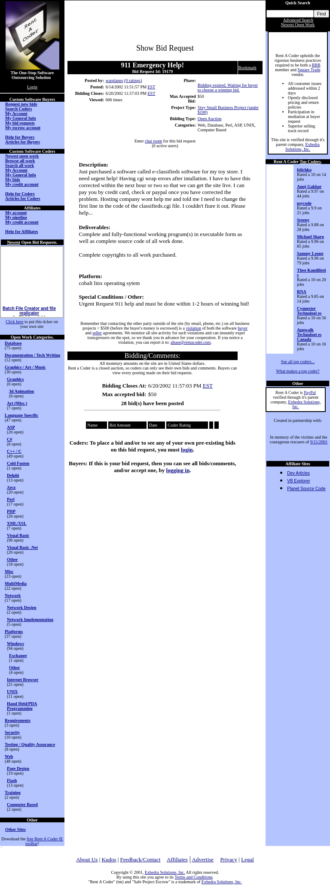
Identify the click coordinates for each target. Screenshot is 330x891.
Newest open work (22, 156)
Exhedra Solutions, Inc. (302, 147)
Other (12, 559)
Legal (247, 859)
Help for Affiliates (21, 231)
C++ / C (14, 451)
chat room (153, 141)
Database (13, 343)
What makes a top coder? (297, 371)
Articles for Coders (22, 198)
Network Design (22, 607)
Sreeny (303, 220)
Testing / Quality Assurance (30, 744)
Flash (12, 780)
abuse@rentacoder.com (191, 342)
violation (193, 328)
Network (13, 595)
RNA (301, 291)
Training (13, 792)
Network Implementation (30, 619)
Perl (11, 499)
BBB (316, 65)
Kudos (109, 859)
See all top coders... (298, 361)
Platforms (14, 631)
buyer (243, 328)
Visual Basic (18, 535)
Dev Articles (298, 473)
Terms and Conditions (193, 877)
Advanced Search (298, 20)
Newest (13, 242)
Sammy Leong (310, 253)
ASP (11, 427)
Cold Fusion (18, 463)
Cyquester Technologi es (309, 310)
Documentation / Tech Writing (32, 355)
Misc (9, 571)
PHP (11, 511)
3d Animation (21, 391)
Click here (14, 321)
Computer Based (22, 804)
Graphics (15, 379)
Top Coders (310, 161)
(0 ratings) (133, 80)
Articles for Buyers (22, 141)
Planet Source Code (306, 488)
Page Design (18, 768)
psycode (304, 203)
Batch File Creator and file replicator (29, 315)
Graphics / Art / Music (25, 367)
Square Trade (309, 69)
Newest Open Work (298, 24)
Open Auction (210, 118)
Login (32, 87)
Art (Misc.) (17, 403)
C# (9, 439)
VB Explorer (298, 481)
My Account (16, 113)
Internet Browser (22, 679)
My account (16, 212)
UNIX (12, 691)
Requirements (18, 720)
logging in (178, 470)
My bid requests (20, 123)
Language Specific (21, 415)
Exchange (18, 655)
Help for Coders (20, 193)
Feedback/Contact (140, 859)
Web (9, 756)
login (186, 449)
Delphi (13, 475)
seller (97, 332)
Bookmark (247, 67)
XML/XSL (17, 523)
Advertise (203, 859)
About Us (87, 859)
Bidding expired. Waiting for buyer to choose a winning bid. (228, 87)
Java (11, 487)
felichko (304, 169)
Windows (15, 643)
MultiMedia (16, 583)
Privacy (228, 859)
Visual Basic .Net (22, 547)
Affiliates (177, 859)
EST (151, 87)
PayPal (310, 392)
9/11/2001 (318, 441)
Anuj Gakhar (309, 186)
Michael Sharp (310, 236)
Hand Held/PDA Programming (22, 706)
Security (12, 732)
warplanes (114, 80)
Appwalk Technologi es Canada (309, 334)
